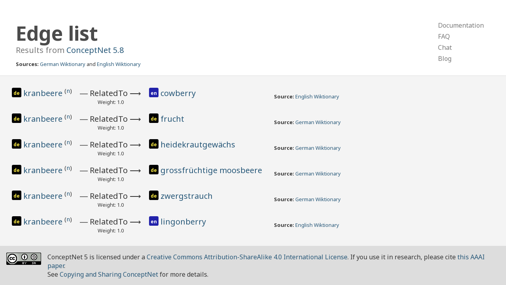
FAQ (444, 36)
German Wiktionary (62, 64)
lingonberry (183, 221)
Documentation (461, 25)
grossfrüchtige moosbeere (211, 170)
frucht (172, 118)
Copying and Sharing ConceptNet (109, 274)
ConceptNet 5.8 (95, 50)
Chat (445, 47)
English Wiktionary (119, 64)
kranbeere (43, 93)
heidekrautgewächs (197, 144)
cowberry (178, 93)
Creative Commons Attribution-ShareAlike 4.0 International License (247, 257)
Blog (444, 58)
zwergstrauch (186, 196)
